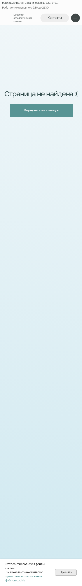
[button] (54, 18)
